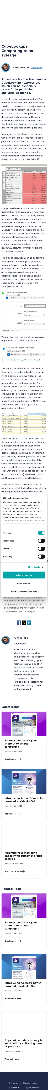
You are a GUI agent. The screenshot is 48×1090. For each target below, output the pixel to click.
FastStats (39, 372)
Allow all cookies (24, 575)
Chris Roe (36, 67)
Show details (34, 567)
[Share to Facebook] (19, 622)
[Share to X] (24, 622)
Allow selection (24, 583)
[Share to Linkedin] (29, 622)
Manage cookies (30, 1083)
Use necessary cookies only (24, 591)
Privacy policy (15, 1083)
